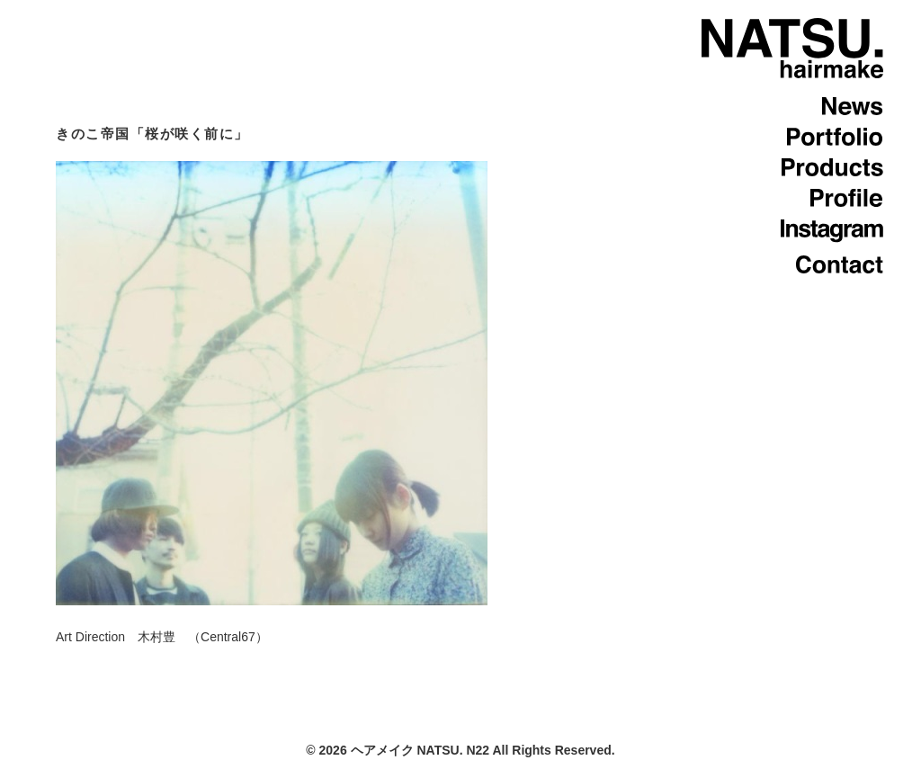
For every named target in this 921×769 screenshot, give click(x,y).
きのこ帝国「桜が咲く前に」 (152, 133)
